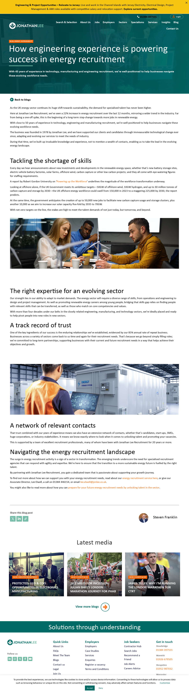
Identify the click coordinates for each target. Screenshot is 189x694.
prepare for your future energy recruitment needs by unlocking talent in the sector (113, 487)
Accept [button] (90, 688)
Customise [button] (165, 682)
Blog (176, 22)
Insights (166, 22)
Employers (109, 22)
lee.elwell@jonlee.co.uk (93, 482)
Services (152, 22)
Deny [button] (101, 688)
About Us (85, 22)
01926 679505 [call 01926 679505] (164, 659)
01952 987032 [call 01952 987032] (164, 668)
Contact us (172, 28)
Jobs (97, 22)
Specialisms (137, 22)
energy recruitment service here (140, 478)
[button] (176, 17)
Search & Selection (66, 22)
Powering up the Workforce (72, 181)
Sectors (123, 22)
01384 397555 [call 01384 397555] (164, 650)
